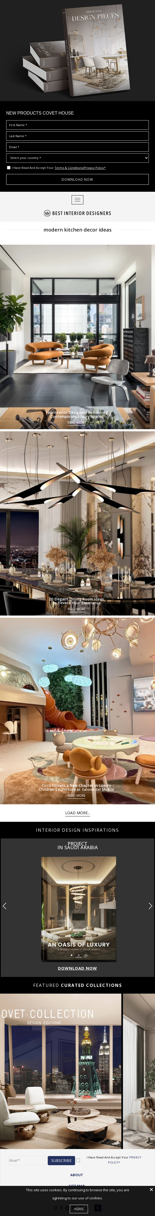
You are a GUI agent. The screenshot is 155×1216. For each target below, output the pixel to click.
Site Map (77, 1185)
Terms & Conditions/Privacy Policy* (80, 168)
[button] (150, 906)
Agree (79, 1209)
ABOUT (76, 1174)
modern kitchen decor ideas (77, 229)
